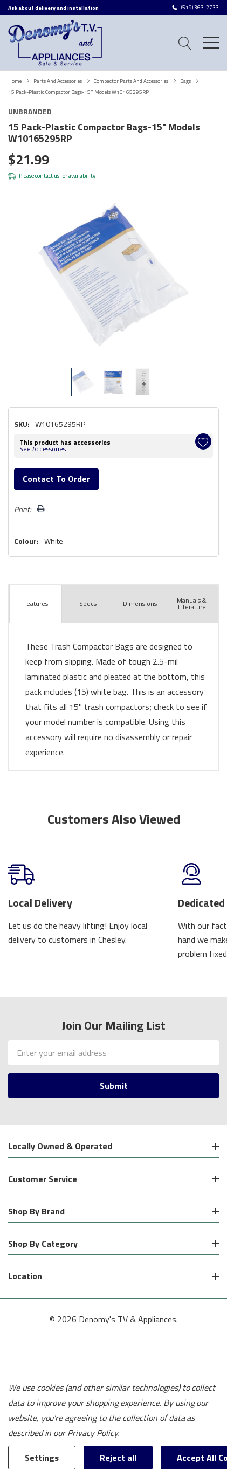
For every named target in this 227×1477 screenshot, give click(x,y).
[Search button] (185, 42)
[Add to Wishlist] (203, 441)
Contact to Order (56, 478)
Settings (42, 1457)
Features (35, 603)
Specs (88, 603)
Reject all (118, 1457)
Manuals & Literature (192, 603)
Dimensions (140, 603)
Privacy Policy (92, 1432)
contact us (47, 175)
